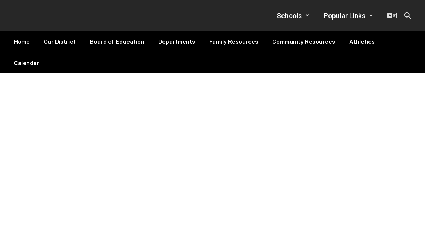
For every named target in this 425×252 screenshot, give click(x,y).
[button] (293, 15)
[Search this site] (407, 15)
